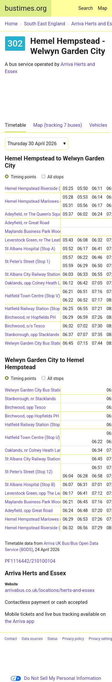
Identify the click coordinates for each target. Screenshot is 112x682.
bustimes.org (26, 8)
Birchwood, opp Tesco (25, 407)
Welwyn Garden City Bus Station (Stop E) (32, 343)
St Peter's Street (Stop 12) (29, 471)
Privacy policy (73, 639)
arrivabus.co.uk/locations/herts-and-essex (50, 590)
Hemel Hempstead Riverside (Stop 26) (32, 188)
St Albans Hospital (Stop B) (30, 484)
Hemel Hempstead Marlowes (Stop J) (32, 519)
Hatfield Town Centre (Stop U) (32, 437)
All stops (55, 176)
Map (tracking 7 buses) (57, 125)
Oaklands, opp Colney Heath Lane (32, 283)
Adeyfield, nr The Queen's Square (32, 214)
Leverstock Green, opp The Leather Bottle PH (32, 493)
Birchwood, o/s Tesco (25, 326)
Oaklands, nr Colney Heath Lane (32, 450)
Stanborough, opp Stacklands (32, 334)
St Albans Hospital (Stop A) (30, 248)
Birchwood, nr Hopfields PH (30, 317)
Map (102, 8)
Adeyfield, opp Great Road (29, 510)
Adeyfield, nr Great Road (27, 222)
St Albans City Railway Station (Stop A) (32, 274)
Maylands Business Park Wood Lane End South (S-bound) (32, 231)
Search (86, 5)
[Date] (36, 143)
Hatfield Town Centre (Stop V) (32, 295)
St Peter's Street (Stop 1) (27, 261)
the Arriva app (19, 621)
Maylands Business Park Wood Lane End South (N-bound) (32, 501)
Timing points (23, 176)
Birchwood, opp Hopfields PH (32, 416)
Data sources (32, 639)
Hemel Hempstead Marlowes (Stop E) (32, 201)
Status (52, 639)
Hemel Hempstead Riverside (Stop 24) (32, 527)
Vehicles (98, 125)
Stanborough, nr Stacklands (30, 398)
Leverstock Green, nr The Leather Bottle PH (32, 240)
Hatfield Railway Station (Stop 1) (32, 424)
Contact (10, 639)
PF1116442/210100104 (30, 561)
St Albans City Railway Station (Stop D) (32, 459)
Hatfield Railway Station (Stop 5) (32, 308)
